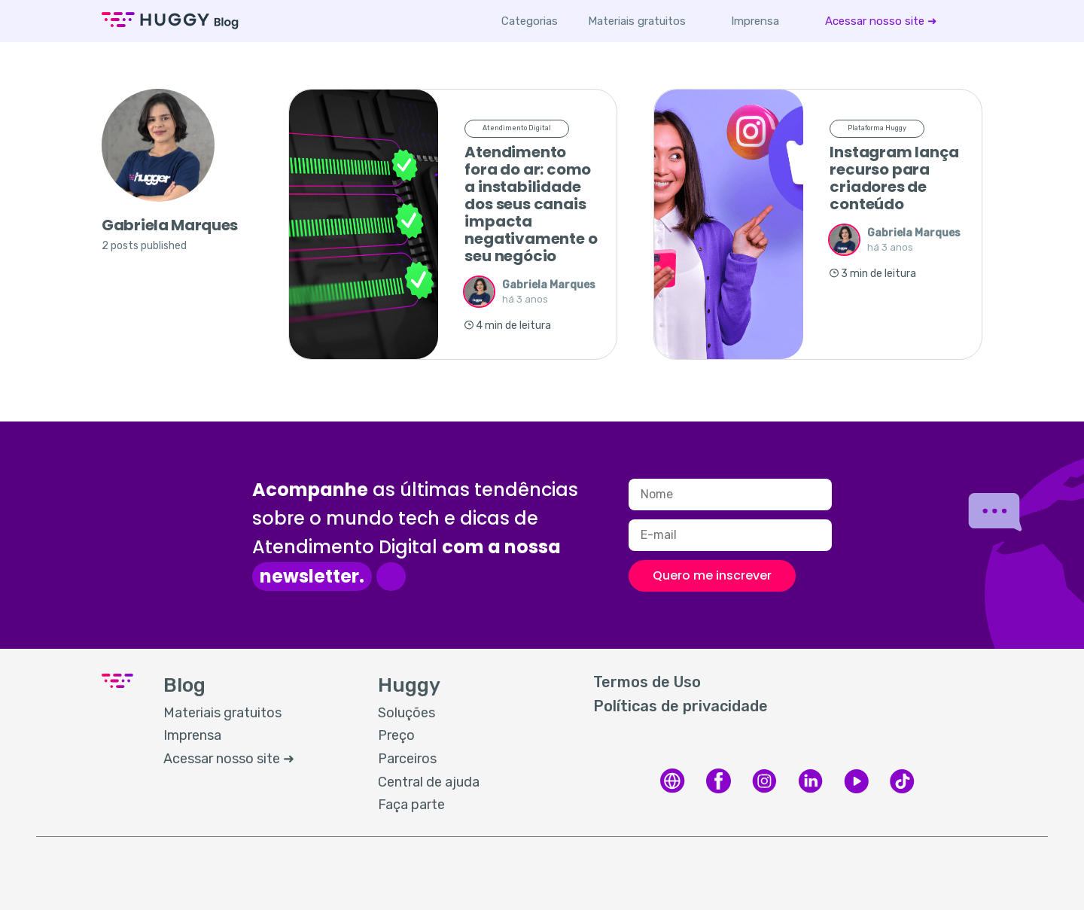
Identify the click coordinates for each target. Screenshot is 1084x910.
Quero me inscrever (712, 575)
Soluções (406, 713)
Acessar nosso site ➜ (881, 21)
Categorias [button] (529, 21)
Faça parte (411, 804)
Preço (396, 735)
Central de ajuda (429, 782)
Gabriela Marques (548, 284)
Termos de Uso (647, 682)
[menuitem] (637, 21)
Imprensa (755, 21)
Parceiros (407, 758)
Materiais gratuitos (637, 21)
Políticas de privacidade (680, 706)
